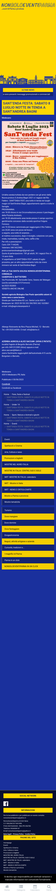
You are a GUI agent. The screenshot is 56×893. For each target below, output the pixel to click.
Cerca (49, 888)
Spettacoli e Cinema (13, 446)
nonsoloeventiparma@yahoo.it (14, 818)
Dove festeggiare (12, 529)
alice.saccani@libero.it (11, 350)
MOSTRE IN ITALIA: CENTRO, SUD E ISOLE (23, 471)
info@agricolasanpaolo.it (19, 306)
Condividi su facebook (11, 388)
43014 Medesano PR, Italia (13, 374)
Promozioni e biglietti (13, 458)
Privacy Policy (18, 834)
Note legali (7, 834)
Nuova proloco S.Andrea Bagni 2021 (17, 198)
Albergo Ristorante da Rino (13, 327)
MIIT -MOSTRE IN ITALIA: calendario (20, 477)
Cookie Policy (30, 834)
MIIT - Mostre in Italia (14, 483)
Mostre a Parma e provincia (16, 496)
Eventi (7, 439)
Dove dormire (10, 523)
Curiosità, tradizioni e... (14, 547)
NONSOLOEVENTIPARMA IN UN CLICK (21, 566)
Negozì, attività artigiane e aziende (19, 541)
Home (7, 888)
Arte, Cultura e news (13, 452)
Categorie (21, 888)
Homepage (7, 843)
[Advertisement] (28, 43)
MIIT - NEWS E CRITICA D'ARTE (18, 489)
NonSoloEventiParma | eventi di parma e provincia (28, 7)
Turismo (8, 510)
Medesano (6, 118)
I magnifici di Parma (13, 554)
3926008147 (15, 828)
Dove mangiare (11, 516)
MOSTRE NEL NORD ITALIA (16, 464)
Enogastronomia (12, 535)
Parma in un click (12, 560)
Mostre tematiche (12, 502)
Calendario (35, 888)
